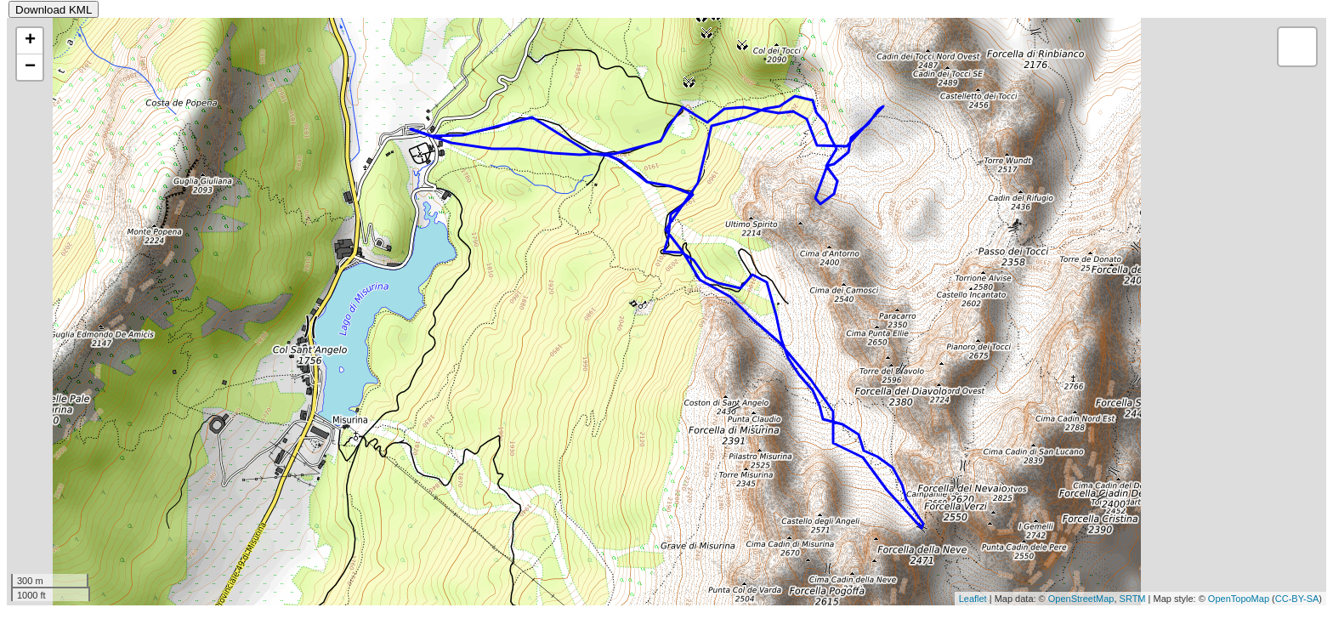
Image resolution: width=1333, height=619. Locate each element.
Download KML (53, 9)
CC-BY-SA (1297, 598)
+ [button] (30, 41)
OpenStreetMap (1081, 598)
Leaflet (973, 598)
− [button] (30, 67)
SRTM (1133, 598)
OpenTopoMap (1238, 598)
